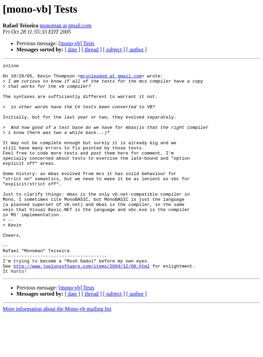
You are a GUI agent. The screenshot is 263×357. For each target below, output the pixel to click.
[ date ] (72, 49)
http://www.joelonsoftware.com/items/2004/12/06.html (81, 307)
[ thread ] (92, 49)
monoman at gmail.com (66, 25)
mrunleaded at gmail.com (110, 79)
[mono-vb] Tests (77, 43)
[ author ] (136, 49)
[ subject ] (114, 49)
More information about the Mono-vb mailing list (57, 351)
